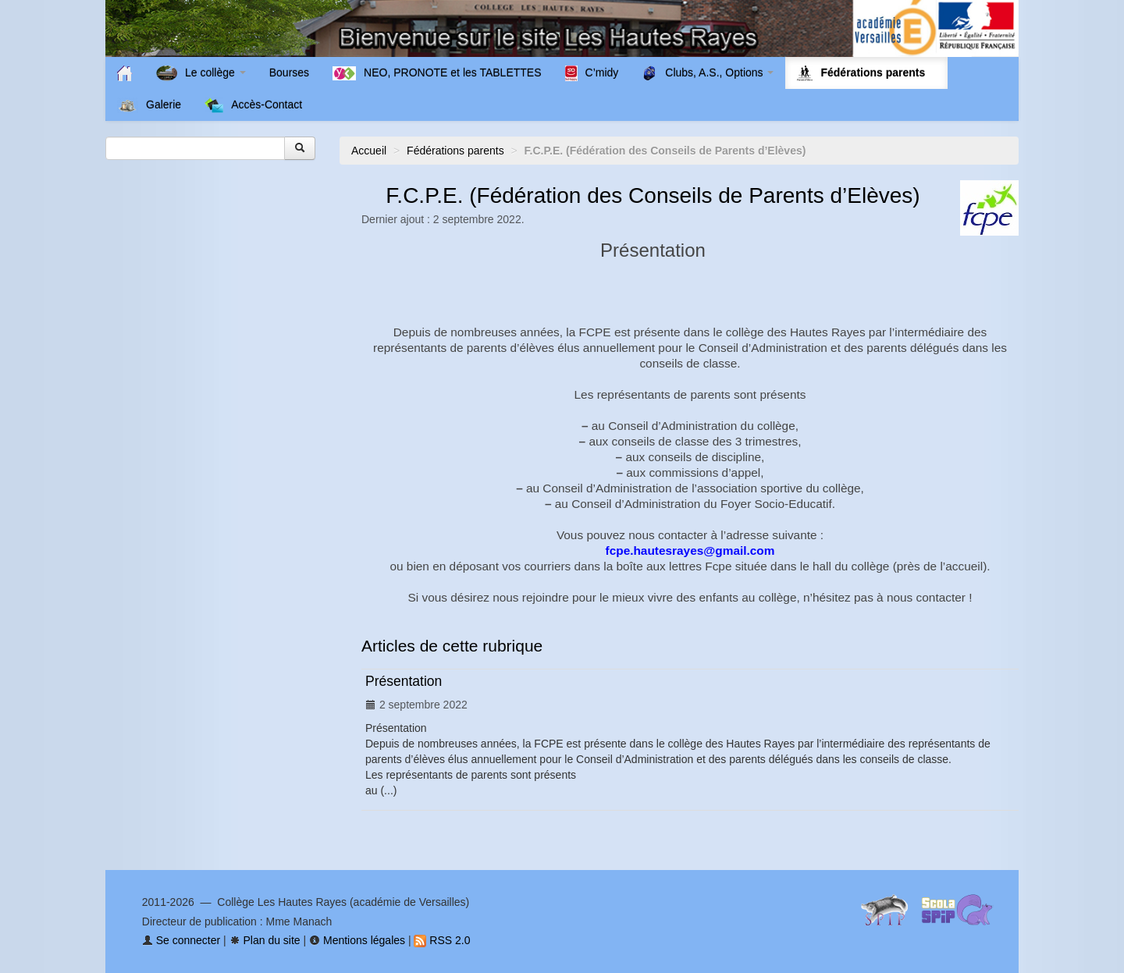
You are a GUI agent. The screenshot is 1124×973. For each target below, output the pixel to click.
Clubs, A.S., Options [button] (708, 73)
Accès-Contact (253, 105)
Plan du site (265, 940)
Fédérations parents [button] (866, 73)
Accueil (368, 150)
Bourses (289, 72)
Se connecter (181, 940)
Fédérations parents (455, 150)
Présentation (403, 681)
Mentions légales (357, 940)
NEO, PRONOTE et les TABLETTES (437, 73)
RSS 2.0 (442, 940)
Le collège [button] (201, 73)
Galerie (149, 105)
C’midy (592, 73)
